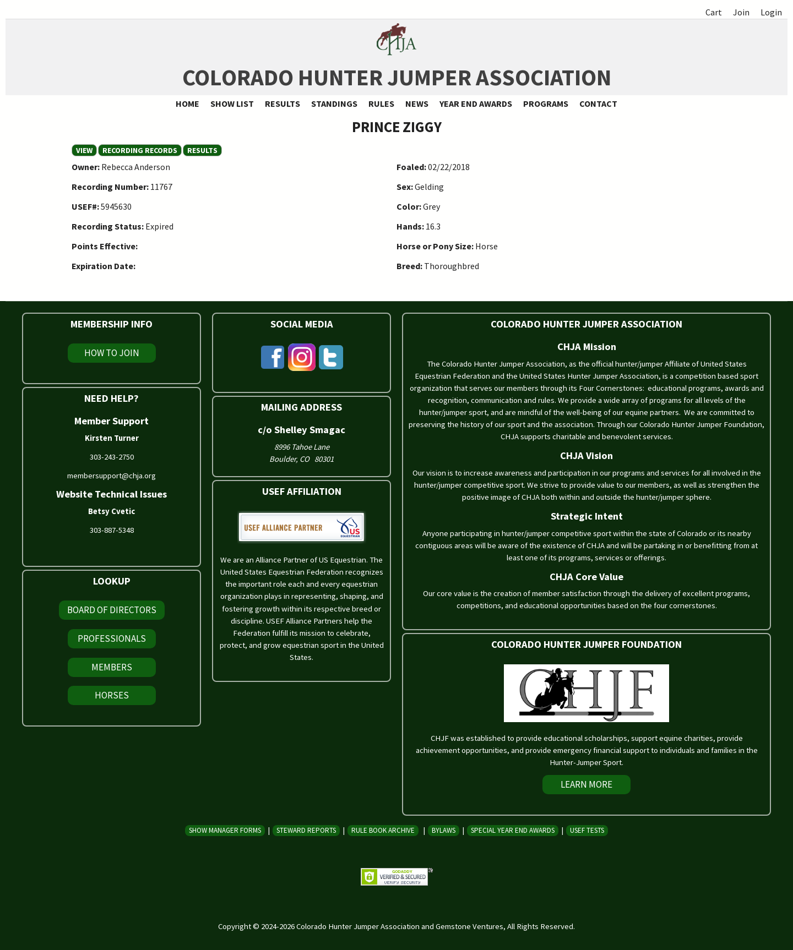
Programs (545, 103)
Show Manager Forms (225, 830)
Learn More (586, 784)
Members (111, 667)
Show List (232, 103)
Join (741, 12)
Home (187, 103)
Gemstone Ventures (469, 926)
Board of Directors (111, 610)
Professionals (112, 638)
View (86, 150)
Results (282, 103)
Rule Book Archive (383, 830)
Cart (713, 12)
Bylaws (443, 830)
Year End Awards (475, 103)
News (416, 103)
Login (771, 12)
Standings (334, 103)
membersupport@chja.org (111, 476)
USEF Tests (587, 830)
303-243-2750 (112, 457)
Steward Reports (306, 830)
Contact (598, 103)
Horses (112, 695)
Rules (381, 103)
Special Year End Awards (513, 830)
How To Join (111, 353)
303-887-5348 (112, 530)
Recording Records (139, 150)
